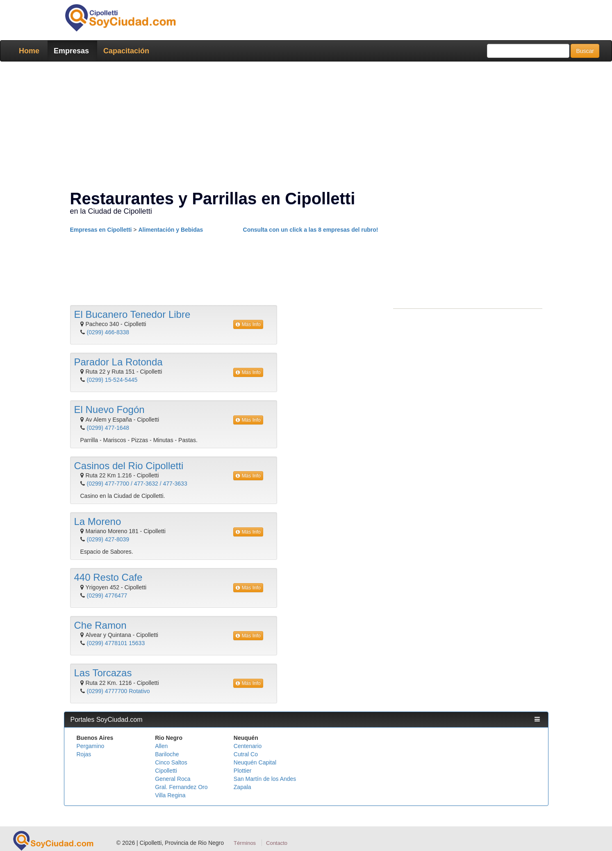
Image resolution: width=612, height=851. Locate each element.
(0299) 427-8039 (108, 539)
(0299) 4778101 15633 (116, 643)
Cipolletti (166, 770)
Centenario (248, 746)
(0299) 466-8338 (108, 332)
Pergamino (91, 746)
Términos (245, 843)
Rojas (84, 754)
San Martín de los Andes (265, 779)
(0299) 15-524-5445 (112, 379)
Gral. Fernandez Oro (181, 787)
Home (29, 51)
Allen (161, 746)
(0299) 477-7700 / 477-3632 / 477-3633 (137, 483)
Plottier (243, 770)
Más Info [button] (248, 324)
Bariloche (167, 754)
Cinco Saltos (171, 762)
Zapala (242, 787)
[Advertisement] (304, 127)
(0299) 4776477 (107, 595)
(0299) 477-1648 (108, 427)
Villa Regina (170, 795)
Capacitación (126, 51)
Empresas (71, 51)
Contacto (276, 843)
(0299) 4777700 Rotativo (118, 691)
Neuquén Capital (255, 762)
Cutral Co (246, 754)
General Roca (172, 779)
